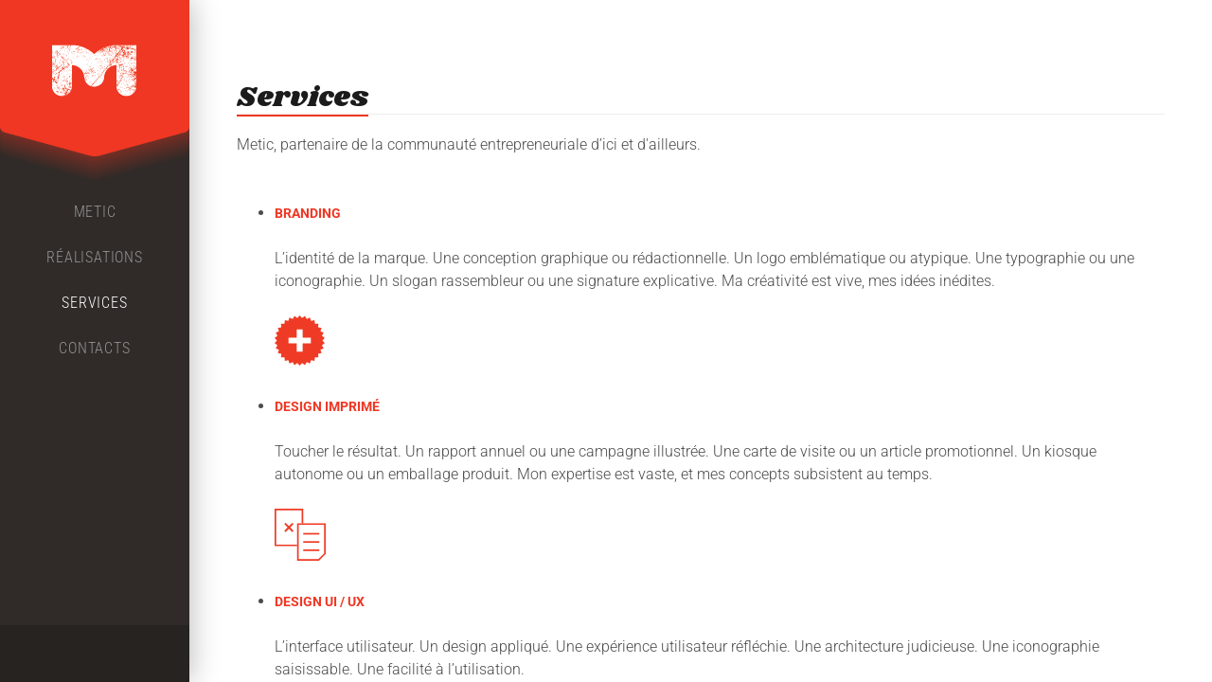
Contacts (94, 348)
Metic (95, 212)
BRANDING (308, 213)
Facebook (60, 653)
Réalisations (94, 257)
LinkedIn (129, 653)
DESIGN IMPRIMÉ (327, 406)
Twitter (95, 653)
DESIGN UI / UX (320, 601)
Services (94, 303)
